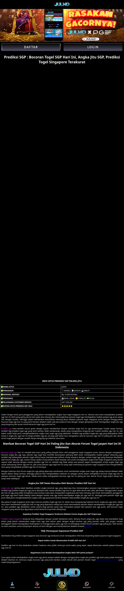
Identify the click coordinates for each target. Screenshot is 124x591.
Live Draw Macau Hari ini (107, 560)
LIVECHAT (111, 585)
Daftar (31, 47)
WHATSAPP (87, 585)
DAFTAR (37, 585)
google (88, 526)
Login (93, 47)
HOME (12, 585)
